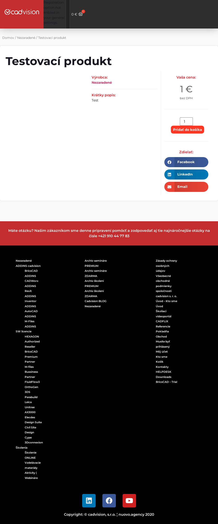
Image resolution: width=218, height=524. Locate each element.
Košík (159, 361)
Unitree (30, 407)
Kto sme (161, 356)
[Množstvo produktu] (186, 121)
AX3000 (30, 412)
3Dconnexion (34, 442)
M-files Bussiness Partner (31, 372)
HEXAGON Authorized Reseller (32, 341)
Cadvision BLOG (95, 301)
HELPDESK (163, 371)
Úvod (159, 306)
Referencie (163, 326)
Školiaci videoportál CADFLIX (163, 316)
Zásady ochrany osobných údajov (166, 265)
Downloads (163, 377)
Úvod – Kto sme (166, 301)
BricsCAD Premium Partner (31, 356)
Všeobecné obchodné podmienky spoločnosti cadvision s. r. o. (166, 286)
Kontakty (162, 366)
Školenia (21, 447)
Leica (28, 402)
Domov (8, 37)
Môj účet (162, 351)
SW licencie (23, 331)
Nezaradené (26, 37)
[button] (186, 162)
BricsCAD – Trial (166, 382)
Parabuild (31, 397)
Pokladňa (162, 331)
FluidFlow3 (32, 382)
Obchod (161, 336)
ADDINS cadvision (28, 265)
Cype (28, 437)
